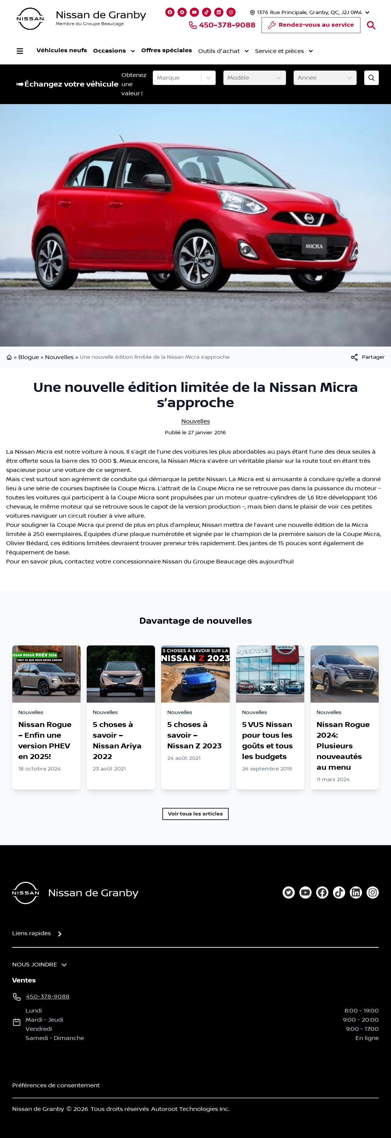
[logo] (30, 19)
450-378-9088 (221, 25)
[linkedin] (356, 892)
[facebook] (322, 892)
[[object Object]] (367, 357)
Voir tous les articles (195, 814)
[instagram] (373, 892)
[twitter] (289, 892)
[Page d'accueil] (25, 893)
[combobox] (157, 77)
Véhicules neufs (62, 50)
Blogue (28, 357)
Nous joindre (34, 964)
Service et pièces (284, 51)
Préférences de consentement (56, 1085)
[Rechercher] (371, 25)
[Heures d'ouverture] (309, 12)
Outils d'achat (223, 51)
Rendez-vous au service (311, 27)
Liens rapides (31, 933)
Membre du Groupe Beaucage (90, 24)
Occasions (114, 51)
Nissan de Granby (101, 15)
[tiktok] (339, 892)
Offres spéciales (166, 50)
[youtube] (305, 892)
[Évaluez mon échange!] (371, 78)
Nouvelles (59, 357)
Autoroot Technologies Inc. (190, 1109)
